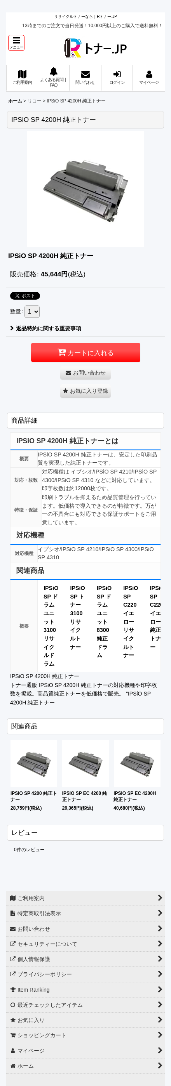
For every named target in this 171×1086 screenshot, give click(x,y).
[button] (16, 43)
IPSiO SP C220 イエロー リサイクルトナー (130, 621)
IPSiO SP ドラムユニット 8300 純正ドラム (104, 621)
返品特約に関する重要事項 (45, 328)
